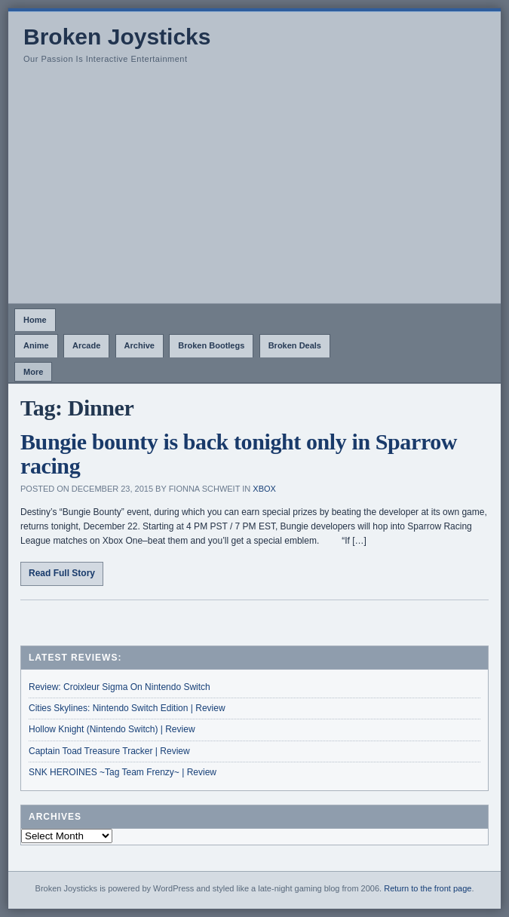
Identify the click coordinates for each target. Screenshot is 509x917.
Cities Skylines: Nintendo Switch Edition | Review (127, 708)
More (33, 371)
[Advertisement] (254, 190)
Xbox (264, 488)
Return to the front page (427, 888)
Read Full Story (62, 573)
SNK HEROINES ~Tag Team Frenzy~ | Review (122, 772)
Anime (36, 345)
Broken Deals (294, 345)
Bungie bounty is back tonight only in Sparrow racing (238, 453)
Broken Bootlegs (211, 345)
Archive (139, 345)
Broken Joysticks (116, 36)
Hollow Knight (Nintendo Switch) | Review (112, 729)
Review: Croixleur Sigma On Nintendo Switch (119, 687)
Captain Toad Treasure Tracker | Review (109, 751)
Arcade (86, 345)
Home (35, 319)
